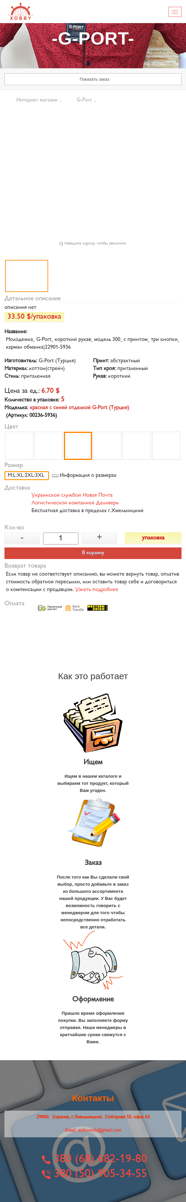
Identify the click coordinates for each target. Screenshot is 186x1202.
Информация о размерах (88, 475)
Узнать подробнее (96, 589)
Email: (93, 1130)
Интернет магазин (36, 100)
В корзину (93, 553)
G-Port (84, 100)
